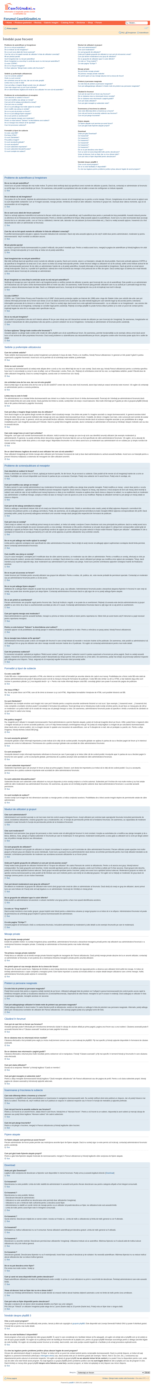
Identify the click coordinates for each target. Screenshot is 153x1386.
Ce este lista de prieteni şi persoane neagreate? (95, 84)
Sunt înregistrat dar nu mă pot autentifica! (19, 59)
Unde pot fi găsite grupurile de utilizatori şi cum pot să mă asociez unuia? (104, 54)
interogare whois (47, 1356)
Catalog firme (67, 22)
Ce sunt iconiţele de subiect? (15, 151)
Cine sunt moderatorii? (86, 50)
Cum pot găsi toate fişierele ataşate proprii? (94, 126)
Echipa (105, 1378)
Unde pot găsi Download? (87, 133)
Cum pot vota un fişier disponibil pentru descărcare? (97, 156)
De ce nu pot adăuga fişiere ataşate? (17, 113)
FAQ (122, 33)
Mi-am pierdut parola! (12, 56)
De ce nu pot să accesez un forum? (17, 111)
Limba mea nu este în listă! (14, 83)
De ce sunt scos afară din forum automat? (19, 52)
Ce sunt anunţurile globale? (14, 142)
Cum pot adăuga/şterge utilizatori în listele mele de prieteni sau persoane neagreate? (109, 86)
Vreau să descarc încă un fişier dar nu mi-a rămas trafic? (98, 154)
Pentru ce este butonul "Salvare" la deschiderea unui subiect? (26, 120)
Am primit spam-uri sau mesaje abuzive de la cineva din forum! (101, 76)
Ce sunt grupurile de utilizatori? (89, 52)
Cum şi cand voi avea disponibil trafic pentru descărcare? (99, 152)
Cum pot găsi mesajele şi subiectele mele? (93, 103)
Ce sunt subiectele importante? (15, 147)
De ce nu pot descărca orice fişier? (90, 150)
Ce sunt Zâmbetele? (11, 137)
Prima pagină (12, 28)
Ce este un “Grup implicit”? (88, 61)
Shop (90, 22)
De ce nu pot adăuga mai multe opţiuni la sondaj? (22, 107)
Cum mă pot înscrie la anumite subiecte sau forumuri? (97, 113)
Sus (8, 191)
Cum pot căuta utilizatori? (87, 101)
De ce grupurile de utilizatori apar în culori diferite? (96, 59)
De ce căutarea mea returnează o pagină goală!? (96, 98)
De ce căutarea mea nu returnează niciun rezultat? (96, 96)
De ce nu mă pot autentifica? (14, 47)
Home (9, 22)
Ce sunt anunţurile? (11, 144)
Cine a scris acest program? (88, 164)
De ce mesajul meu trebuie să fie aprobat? (19, 123)
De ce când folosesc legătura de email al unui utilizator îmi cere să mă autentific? (33, 89)
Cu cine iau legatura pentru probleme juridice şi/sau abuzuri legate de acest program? (109, 169)
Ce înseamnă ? (83, 138)
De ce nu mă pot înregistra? (14, 66)
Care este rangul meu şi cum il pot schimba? (20, 87)
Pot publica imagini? (11, 140)
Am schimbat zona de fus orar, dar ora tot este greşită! (24, 80)
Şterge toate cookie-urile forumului (121, 1378)
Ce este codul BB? (11, 133)
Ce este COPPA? (10, 63)
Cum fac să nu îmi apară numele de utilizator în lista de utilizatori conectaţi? (31, 54)
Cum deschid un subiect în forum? (16, 97)
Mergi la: (73, 1372)
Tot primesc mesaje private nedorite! (91, 74)
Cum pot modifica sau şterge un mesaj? (18, 100)
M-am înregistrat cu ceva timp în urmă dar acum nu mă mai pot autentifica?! (32, 61)
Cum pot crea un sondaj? (13, 104)
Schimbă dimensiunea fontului (146, 28)
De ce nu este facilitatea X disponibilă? (92, 167)
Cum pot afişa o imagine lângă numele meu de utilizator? (25, 85)
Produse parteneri (23, 22)
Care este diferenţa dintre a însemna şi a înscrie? (96, 111)
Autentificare (144, 33)
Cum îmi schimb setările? (13, 76)
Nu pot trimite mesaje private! (88, 71)
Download (110, 1173)
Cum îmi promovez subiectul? (15, 125)
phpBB (71, 1382)
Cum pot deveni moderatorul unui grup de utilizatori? (97, 56)
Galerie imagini (51, 22)
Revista (37, 22)
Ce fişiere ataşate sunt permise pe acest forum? (95, 123)
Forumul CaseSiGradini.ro (22, 18)
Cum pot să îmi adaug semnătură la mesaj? (20, 102)
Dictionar (80, 22)
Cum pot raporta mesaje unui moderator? (19, 118)
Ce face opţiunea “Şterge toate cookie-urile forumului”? (24, 68)
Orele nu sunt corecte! (12, 78)
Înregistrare (132, 33)
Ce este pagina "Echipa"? (87, 63)
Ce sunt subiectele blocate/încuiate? (17, 149)
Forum (98, 22)
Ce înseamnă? (83, 136)
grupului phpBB (78, 1324)
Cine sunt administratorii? (87, 47)
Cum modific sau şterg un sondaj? (16, 109)
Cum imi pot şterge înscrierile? (89, 115)
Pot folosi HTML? (10, 135)
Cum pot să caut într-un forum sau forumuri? (94, 94)
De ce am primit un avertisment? (16, 116)
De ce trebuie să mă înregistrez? (16, 50)
